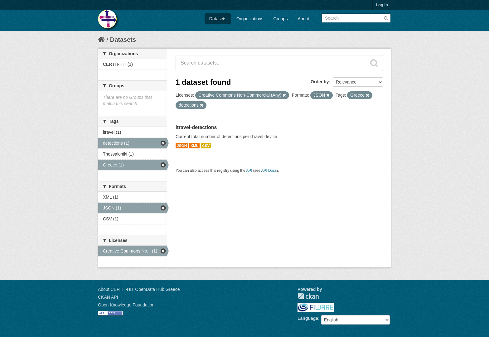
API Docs (269, 170)
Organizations (249, 18)
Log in (382, 4)
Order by (320, 81)
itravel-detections (196, 127)
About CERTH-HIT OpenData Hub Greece (139, 289)
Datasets (217, 18)
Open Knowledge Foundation (126, 304)
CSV (206, 145)
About (303, 18)
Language (308, 318)
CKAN (308, 296)
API (249, 170)
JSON (182, 145)
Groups (280, 18)
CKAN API (108, 297)
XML (194, 145)
